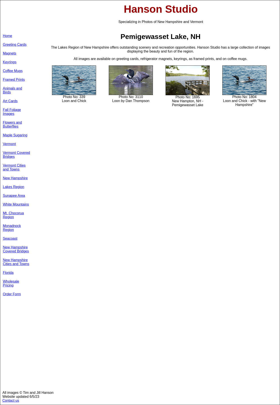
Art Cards (10, 101)
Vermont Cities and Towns (14, 167)
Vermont (9, 144)
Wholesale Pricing (11, 283)
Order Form (12, 294)
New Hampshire (15, 178)
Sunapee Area (14, 195)
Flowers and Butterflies (12, 124)
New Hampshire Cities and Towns (16, 262)
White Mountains (16, 204)
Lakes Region (13, 187)
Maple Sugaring (15, 135)
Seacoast (10, 238)
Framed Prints (14, 79)
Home (7, 36)
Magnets (9, 53)
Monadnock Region (12, 228)
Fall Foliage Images (12, 112)
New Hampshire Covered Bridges (16, 249)
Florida (8, 273)
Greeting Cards (15, 44)
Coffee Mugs (12, 71)
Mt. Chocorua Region (13, 215)
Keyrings (9, 62)
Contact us (10, 400)
